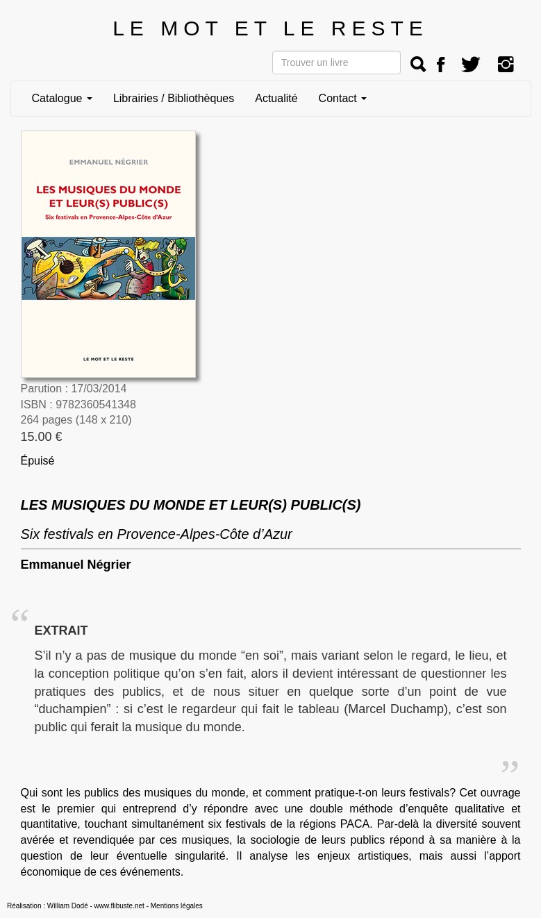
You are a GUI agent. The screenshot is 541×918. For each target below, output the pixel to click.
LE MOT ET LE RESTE (270, 28)
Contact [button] (343, 98)
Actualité (276, 98)
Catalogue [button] (62, 98)
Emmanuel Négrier (76, 564)
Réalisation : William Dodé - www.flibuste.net (75, 906)
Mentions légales (177, 906)
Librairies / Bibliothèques (173, 98)
